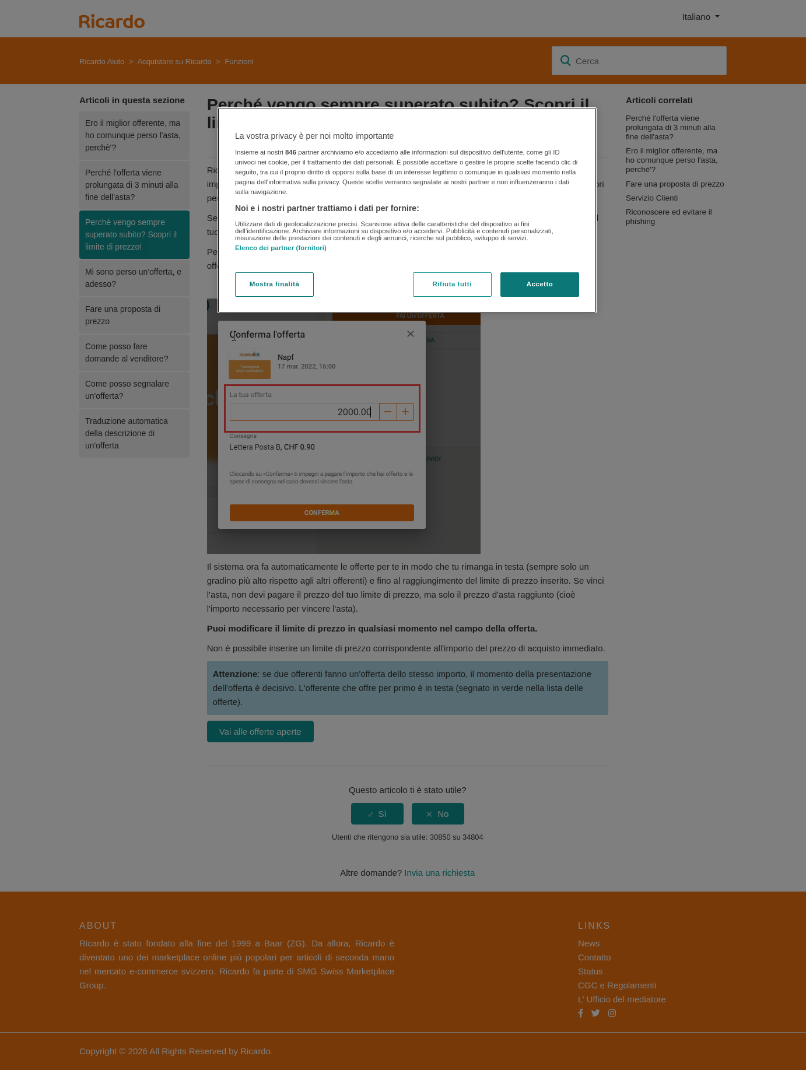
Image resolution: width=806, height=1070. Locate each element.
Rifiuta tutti (452, 283)
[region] (407, 210)
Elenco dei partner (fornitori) (281, 247)
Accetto (540, 283)
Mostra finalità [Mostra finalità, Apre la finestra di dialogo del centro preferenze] (275, 283)
